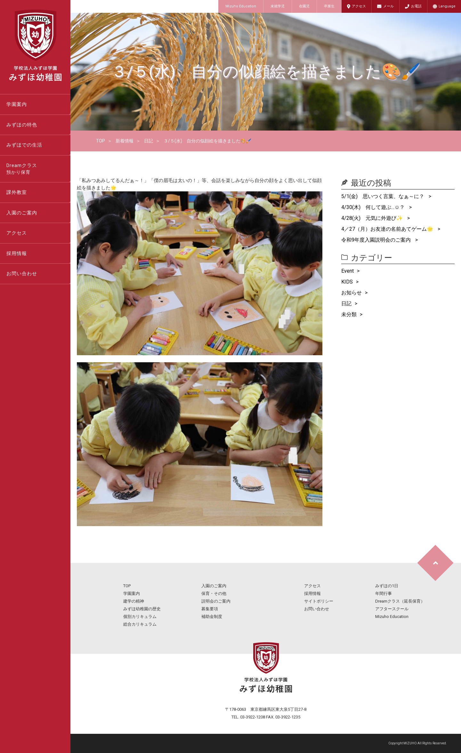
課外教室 (16, 192)
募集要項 (209, 608)
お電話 (416, 6)
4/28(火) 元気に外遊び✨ (372, 218)
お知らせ (351, 293)
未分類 (349, 314)
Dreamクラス (38, 169)
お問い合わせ (21, 273)
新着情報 (124, 140)
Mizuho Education (240, 6)
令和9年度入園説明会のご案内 (376, 240)
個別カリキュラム (140, 616)
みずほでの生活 (24, 145)
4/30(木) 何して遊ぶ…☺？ (373, 207)
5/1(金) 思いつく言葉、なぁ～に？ (383, 196)
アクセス (359, 6)
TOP (100, 140)
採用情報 (16, 253)
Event (347, 271)
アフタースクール (391, 608)
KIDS (347, 282)
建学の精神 (133, 601)
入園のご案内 (21, 213)
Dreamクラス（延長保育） (400, 601)
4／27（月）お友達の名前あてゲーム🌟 (387, 229)
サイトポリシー (318, 601)
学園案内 (16, 104)
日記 (148, 140)
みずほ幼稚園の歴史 (142, 608)
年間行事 (383, 593)
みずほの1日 (386, 585)
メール (388, 6)
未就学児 (278, 6)
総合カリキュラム (140, 624)
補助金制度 (211, 616)
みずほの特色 (21, 125)
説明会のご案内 (215, 601)
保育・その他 (213, 593)
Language (447, 6)
